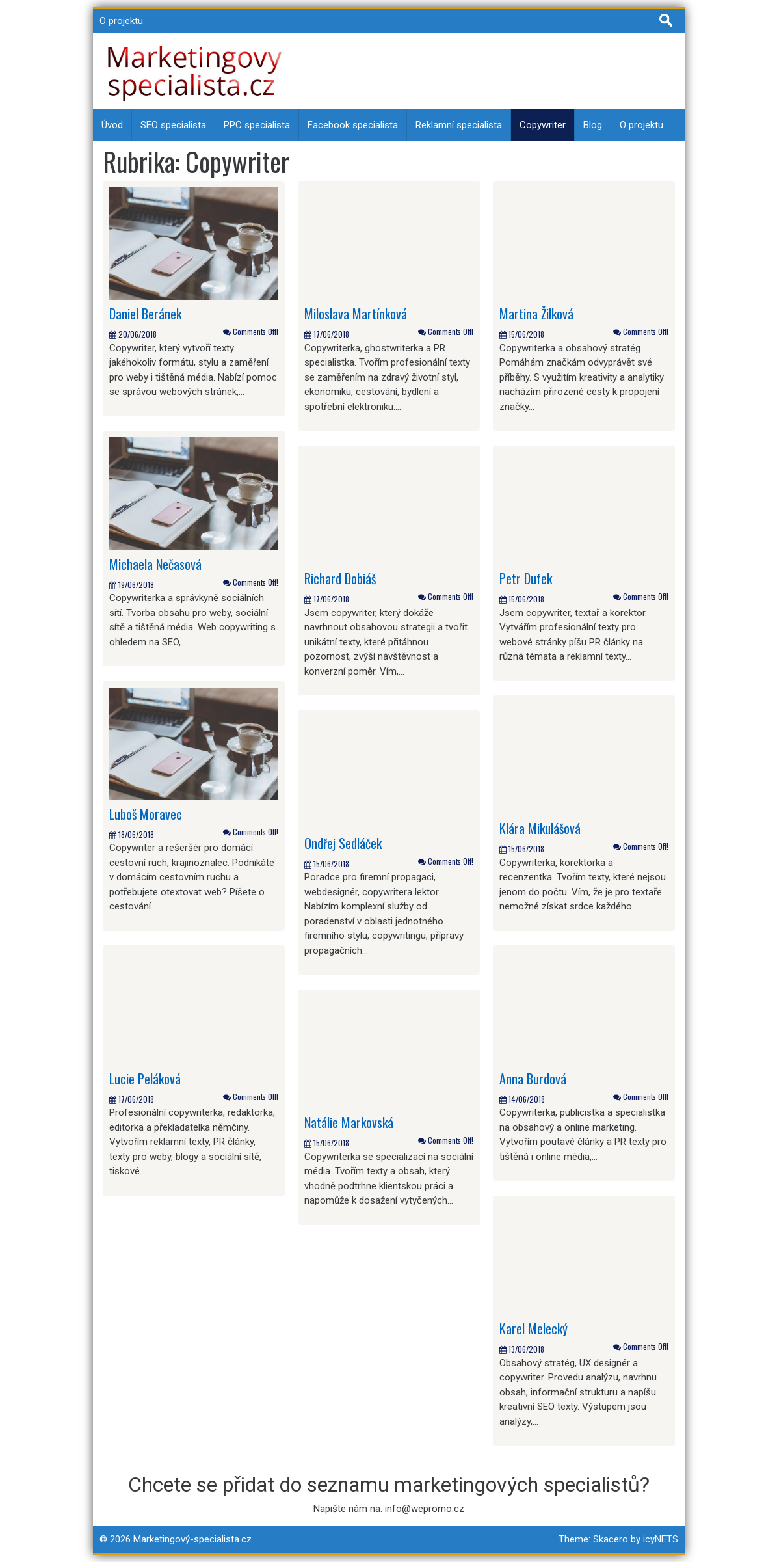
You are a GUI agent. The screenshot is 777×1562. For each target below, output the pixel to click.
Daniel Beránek (145, 313)
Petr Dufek (525, 578)
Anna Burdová (532, 1078)
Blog (592, 125)
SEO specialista (173, 125)
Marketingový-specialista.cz (192, 1539)
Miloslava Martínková (355, 313)
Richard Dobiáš (340, 578)
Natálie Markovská (348, 1122)
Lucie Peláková (145, 1078)
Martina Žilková (536, 313)
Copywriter (543, 125)
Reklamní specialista (458, 125)
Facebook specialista (353, 125)
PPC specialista (257, 125)
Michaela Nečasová (155, 564)
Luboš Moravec (145, 814)
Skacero (610, 1539)
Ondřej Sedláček (343, 843)
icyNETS (660, 1539)
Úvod (112, 125)
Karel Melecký (533, 1328)
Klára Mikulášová (540, 828)
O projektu (121, 21)
